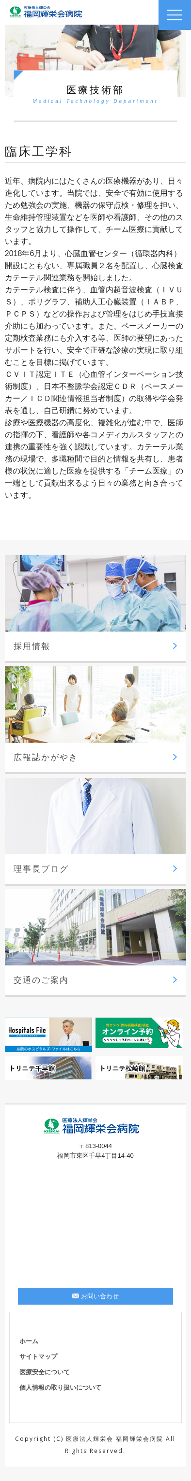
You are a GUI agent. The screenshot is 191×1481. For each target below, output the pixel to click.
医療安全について (44, 1372)
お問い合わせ (95, 1296)
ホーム (28, 1341)
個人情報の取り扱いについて (60, 1387)
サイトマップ (38, 1356)
